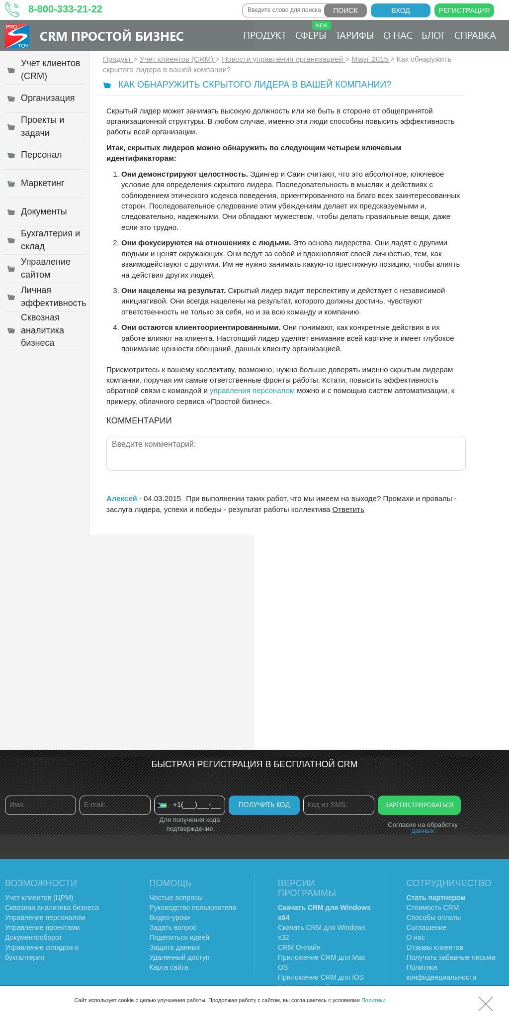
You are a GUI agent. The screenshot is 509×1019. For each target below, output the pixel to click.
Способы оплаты (434, 917)
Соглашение (427, 927)
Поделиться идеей (180, 937)
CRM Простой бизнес (112, 35)
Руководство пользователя (193, 908)
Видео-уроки (170, 917)
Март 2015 (370, 59)
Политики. (374, 1000)
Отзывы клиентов (435, 947)
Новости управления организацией (283, 59)
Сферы (313, 31)
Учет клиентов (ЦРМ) (39, 898)
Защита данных (175, 947)
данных (423, 830)
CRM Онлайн (299, 947)
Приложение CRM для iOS (321, 977)
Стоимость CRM (433, 908)
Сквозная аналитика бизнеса (52, 908)
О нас (398, 34)
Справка (475, 34)
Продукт (264, 34)
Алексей (122, 498)
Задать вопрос (173, 927)
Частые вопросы (176, 898)
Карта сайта (169, 967)
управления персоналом (252, 390)
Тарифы (355, 34)
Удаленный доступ (180, 957)
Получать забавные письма (451, 957)
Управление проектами (42, 927)
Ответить (348, 509)
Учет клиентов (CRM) (177, 59)
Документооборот (33, 937)
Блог (433, 34)
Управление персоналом (45, 917)
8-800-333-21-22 (65, 8)
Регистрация (464, 10)
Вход (400, 10)
